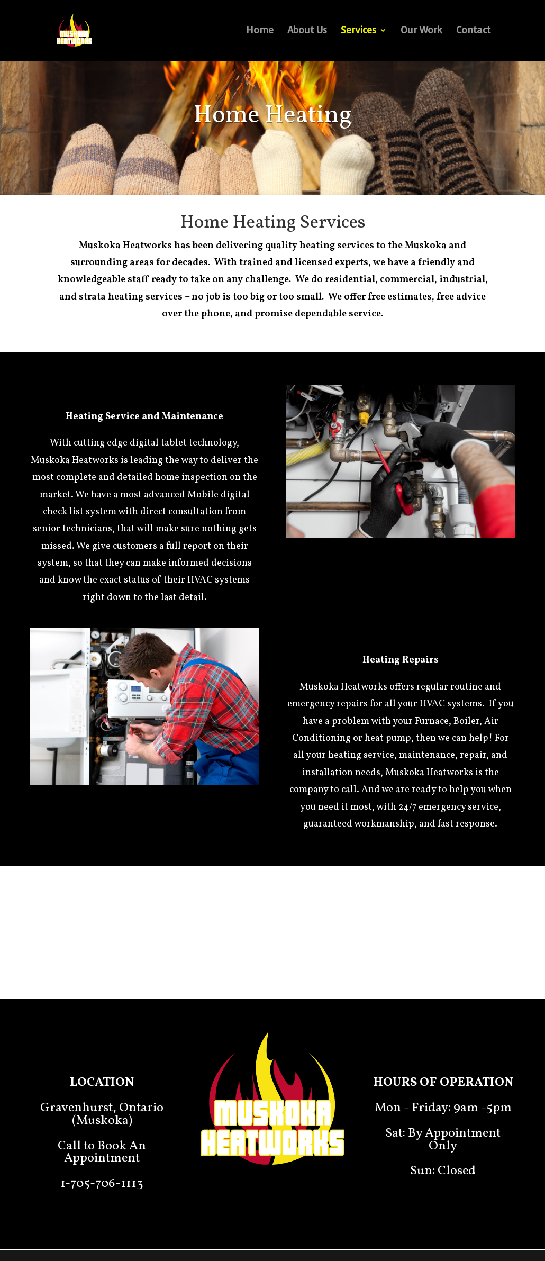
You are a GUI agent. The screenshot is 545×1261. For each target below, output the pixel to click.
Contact (473, 32)
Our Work (421, 32)
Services (358, 32)
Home (260, 32)
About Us (307, 32)
